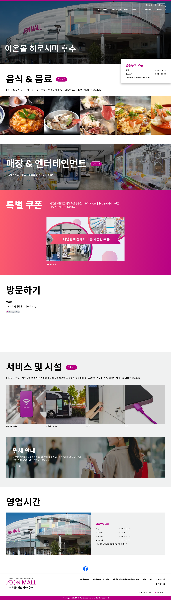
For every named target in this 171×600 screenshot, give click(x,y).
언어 (160, 5)
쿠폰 (135, 9)
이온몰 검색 (148, 5)
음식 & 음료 (102, 9)
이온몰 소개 (161, 9)
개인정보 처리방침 (144, 592)
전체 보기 (61, 79)
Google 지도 (13, 312)
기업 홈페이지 (160, 592)
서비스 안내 (148, 9)
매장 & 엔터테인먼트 (120, 9)
